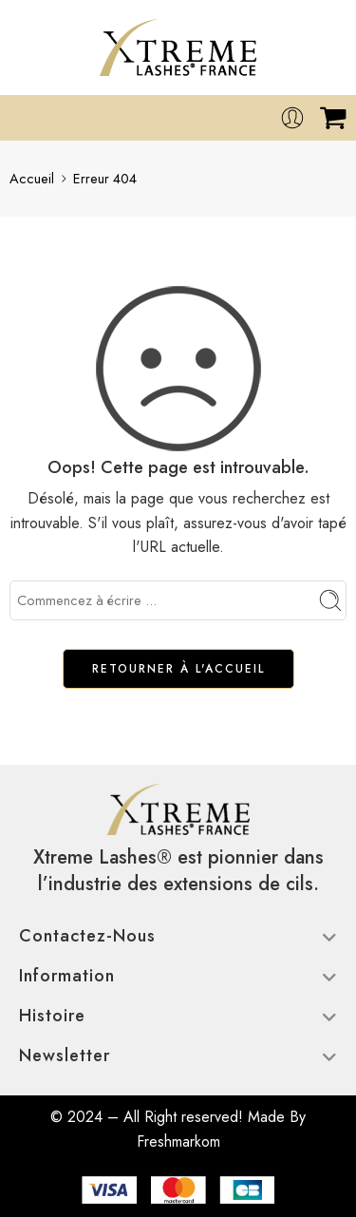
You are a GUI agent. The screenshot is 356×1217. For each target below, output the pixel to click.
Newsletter (178, 1055)
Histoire (178, 1015)
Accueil (31, 178)
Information (178, 975)
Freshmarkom (178, 1141)
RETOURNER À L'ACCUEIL (178, 668)
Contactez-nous (178, 935)
